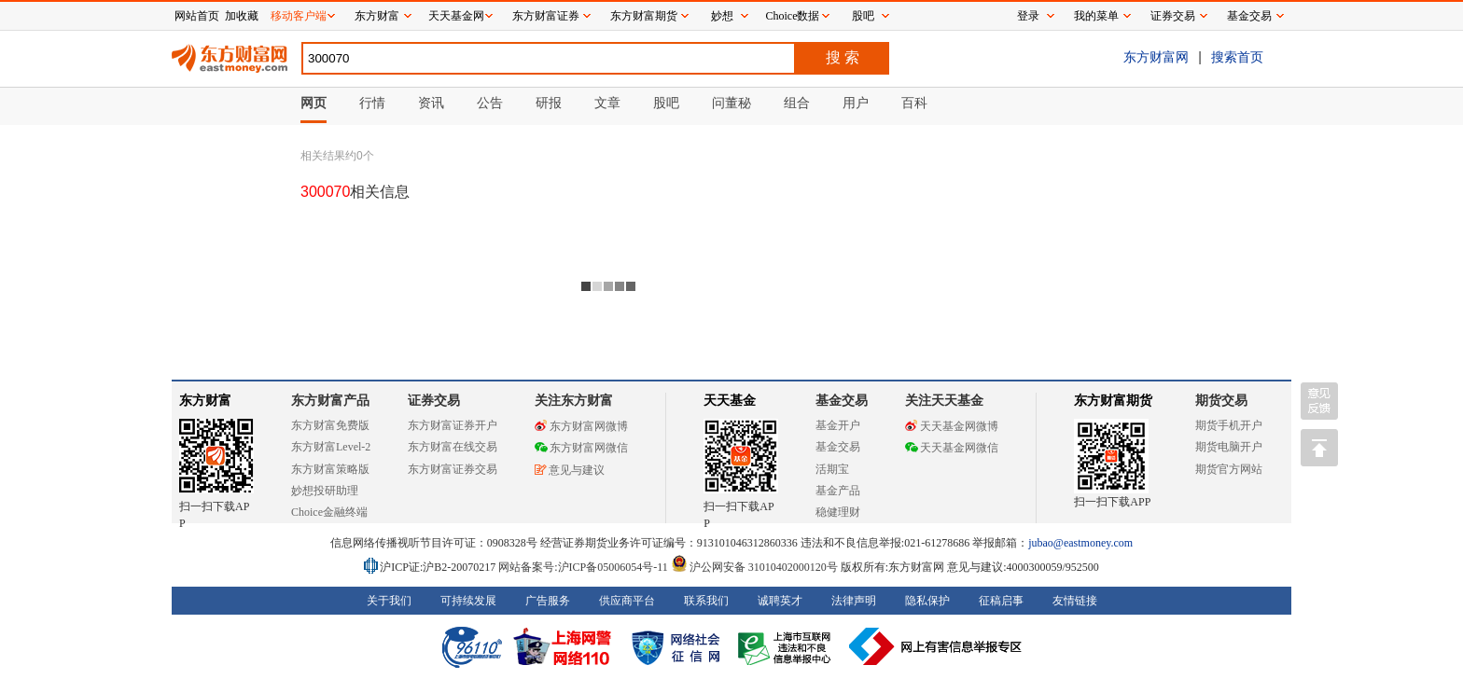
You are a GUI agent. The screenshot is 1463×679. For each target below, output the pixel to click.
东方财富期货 (1113, 401)
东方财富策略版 (330, 469)
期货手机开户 (1228, 425)
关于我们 (389, 600)
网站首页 (196, 15)
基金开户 (837, 425)
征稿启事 (1001, 600)
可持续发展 (468, 600)
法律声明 (853, 600)
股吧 (863, 15)
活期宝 (832, 469)
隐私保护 (927, 600)
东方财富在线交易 (452, 446)
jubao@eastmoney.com (1080, 542)
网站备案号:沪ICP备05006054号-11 (584, 567)
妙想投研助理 (324, 490)
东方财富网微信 (581, 447)
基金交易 (837, 446)
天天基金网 (456, 15)
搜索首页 (1237, 56)
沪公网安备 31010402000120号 (754, 567)
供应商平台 (627, 600)
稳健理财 (837, 512)
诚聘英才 (780, 600)
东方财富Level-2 (330, 446)
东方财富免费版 (330, 425)
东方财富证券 (545, 15)
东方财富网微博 (581, 426)
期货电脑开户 (1228, 446)
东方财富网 (1156, 56)
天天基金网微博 (951, 426)
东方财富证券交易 (452, 469)
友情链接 (1074, 600)
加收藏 (241, 15)
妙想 (722, 15)
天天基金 (730, 401)
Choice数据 (793, 15)
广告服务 (547, 600)
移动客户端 (299, 15)
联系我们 (706, 600)
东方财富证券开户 (452, 425)
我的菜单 (1096, 15)
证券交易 (1172, 15)
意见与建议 (570, 470)
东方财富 (205, 401)
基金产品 (837, 490)
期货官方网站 (1228, 469)
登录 (1028, 15)
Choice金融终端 (329, 512)
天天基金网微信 (951, 447)
